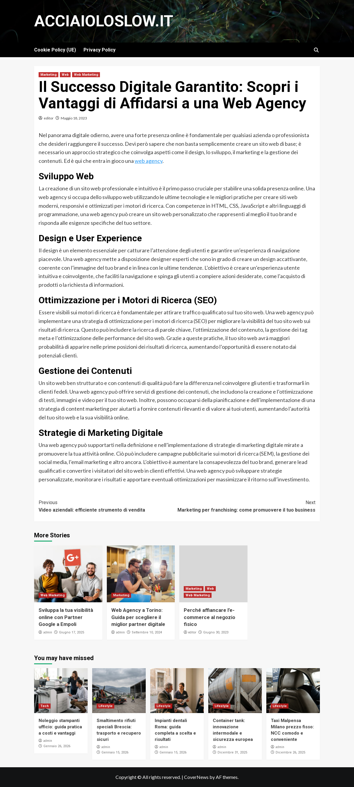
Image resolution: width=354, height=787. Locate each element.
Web (65, 75)
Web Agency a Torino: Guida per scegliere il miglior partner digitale (138, 617)
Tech (44, 706)
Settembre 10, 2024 (147, 632)
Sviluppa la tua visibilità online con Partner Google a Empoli (66, 617)
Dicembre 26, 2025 (290, 752)
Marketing (48, 75)
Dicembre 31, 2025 (232, 752)
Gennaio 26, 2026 (56, 746)
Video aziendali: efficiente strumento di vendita (108, 506)
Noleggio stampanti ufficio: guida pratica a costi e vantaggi (60, 727)
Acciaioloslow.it (103, 21)
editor (49, 118)
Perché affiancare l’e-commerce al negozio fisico (209, 617)
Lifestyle (105, 706)
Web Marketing (86, 75)
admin (47, 632)
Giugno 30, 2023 (215, 632)
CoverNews (196, 777)
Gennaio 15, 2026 (114, 752)
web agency (148, 160)
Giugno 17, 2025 (71, 632)
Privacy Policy (99, 50)
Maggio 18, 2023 (74, 118)
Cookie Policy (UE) (55, 50)
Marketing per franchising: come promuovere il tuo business (246, 506)
